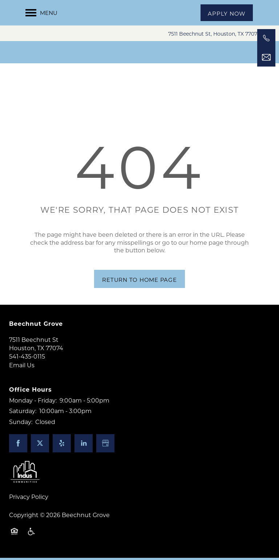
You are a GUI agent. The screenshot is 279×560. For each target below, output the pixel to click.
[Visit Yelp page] (62, 446)
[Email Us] (266, 57)
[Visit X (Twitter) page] (40, 446)
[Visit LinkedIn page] (83, 446)
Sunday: (20, 424)
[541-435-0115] (266, 38)
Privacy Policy (28, 499)
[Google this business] (105, 446)
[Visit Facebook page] (18, 446)
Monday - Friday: (33, 402)
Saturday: (22, 413)
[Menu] (41, 12)
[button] (227, 13)
